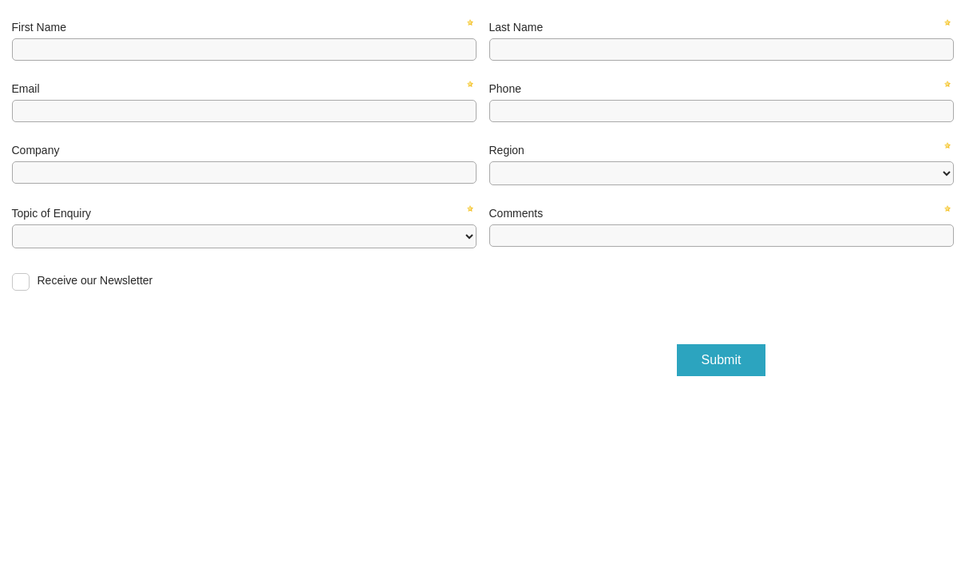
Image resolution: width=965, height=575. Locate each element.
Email (26, 88)
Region (506, 150)
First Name (39, 27)
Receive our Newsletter (95, 280)
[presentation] (610, 292)
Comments (516, 213)
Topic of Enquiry (52, 213)
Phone (505, 88)
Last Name (516, 27)
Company (36, 150)
